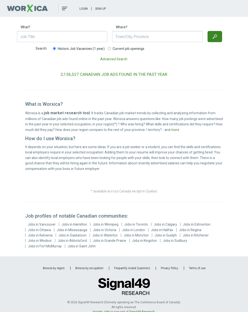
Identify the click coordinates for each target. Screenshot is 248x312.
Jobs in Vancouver (42, 224)
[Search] (215, 36)
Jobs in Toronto (136, 224)
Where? (121, 27)
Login (83, 8)
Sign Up (100, 8)
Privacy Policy (169, 268)
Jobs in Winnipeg (105, 224)
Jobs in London (133, 230)
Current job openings (126, 49)
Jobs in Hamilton (74, 224)
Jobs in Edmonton (196, 224)
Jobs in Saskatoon (72, 235)
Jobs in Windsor (40, 241)
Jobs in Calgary (165, 224)
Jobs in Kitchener (196, 235)
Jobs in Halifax (162, 230)
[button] (64, 8)
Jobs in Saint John (82, 246)
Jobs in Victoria (104, 230)
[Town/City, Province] (157, 36)
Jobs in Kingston (144, 241)
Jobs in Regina (190, 230)
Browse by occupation (89, 268)
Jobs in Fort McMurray (45, 246)
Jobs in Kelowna (40, 235)
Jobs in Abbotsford (72, 241)
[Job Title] (62, 36)
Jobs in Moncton (136, 235)
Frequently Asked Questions (132, 268)
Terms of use (197, 268)
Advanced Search (113, 59)
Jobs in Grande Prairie (109, 241)
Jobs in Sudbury (175, 241)
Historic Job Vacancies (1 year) (79, 49)
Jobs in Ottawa (39, 230)
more (175, 130)
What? (25, 27)
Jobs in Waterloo (105, 235)
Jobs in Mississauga (72, 230)
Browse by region (54, 268)
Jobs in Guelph (166, 235)
